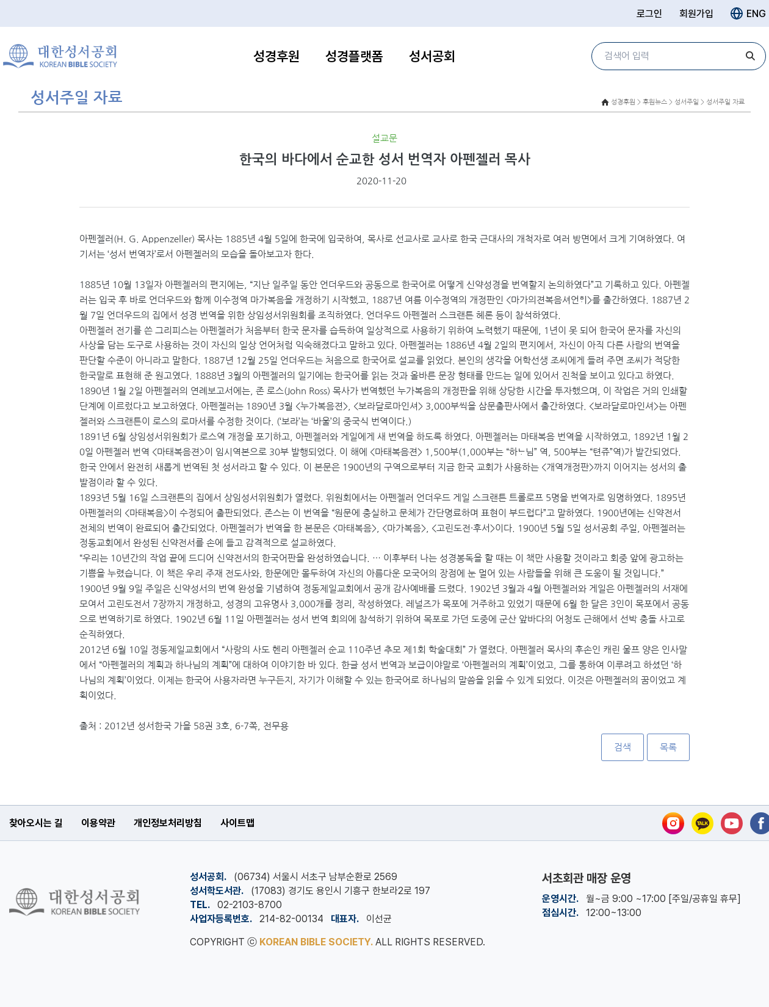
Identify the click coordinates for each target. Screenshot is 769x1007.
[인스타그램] (673, 823)
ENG (748, 13)
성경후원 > (626, 102)
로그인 (649, 14)
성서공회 (432, 56)
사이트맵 (237, 823)
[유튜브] (732, 823)
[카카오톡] (702, 823)
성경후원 (276, 56)
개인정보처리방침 (168, 823)
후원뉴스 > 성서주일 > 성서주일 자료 (694, 102)
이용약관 (98, 823)
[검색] (751, 56)
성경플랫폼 (354, 56)
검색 (622, 747)
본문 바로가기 (0, 0)
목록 (668, 747)
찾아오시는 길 (36, 823)
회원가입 (696, 14)
